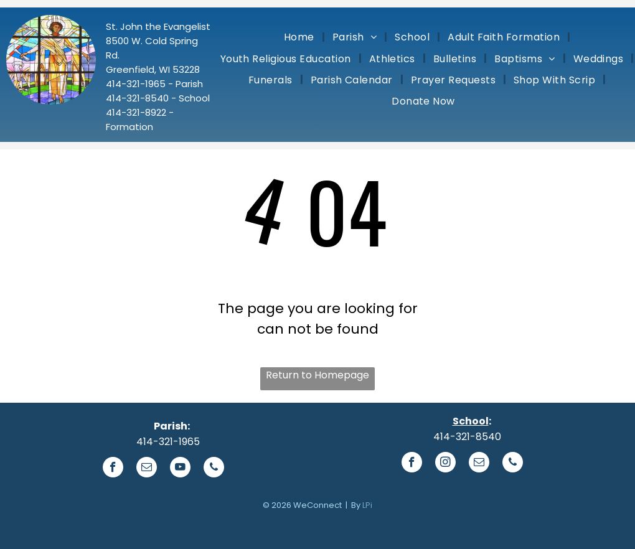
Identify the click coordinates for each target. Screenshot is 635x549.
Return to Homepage (317, 375)
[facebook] (113, 469)
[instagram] (445, 464)
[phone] (214, 469)
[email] (146, 469)
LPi (367, 505)
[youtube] (180, 469)
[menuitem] (300, 36)
